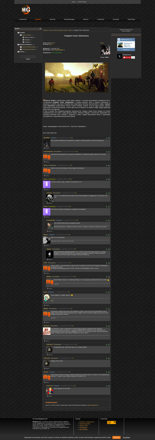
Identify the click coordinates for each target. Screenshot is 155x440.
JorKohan (49, 193)
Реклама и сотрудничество (86, 422)
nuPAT (45, 263)
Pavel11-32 (49, 385)
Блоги (85, 19)
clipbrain (48, 249)
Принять (116, 437)
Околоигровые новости (28, 49)
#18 (72, 137)
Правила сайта (83, 425)
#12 (71, 165)
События (26, 42)
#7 (70, 263)
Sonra (101, 43)
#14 (75, 276)
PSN (52, 300)
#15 (77, 151)
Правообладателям (84, 424)
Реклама (131, 19)
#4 (71, 308)
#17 (75, 249)
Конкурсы (27, 40)
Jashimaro (46, 326)
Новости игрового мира (29, 47)
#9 (70, 206)
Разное (116, 19)
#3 (72, 326)
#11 (76, 193)
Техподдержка (83, 427)
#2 (73, 358)
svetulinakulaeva (48, 151)
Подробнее (126, 437)
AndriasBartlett (50, 220)
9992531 (48, 276)
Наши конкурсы (126, 31)
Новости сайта (26, 35)
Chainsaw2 (49, 344)
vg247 (50, 44)
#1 (70, 372)
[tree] (28, 42)
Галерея (100, 19)
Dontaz (45, 179)
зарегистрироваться (93, 405)
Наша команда (83, 429)
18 (60, 50)
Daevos (45, 234)
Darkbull (45, 372)
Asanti (45, 292)
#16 (77, 220)
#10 (70, 179)
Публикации (69, 19)
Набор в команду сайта (126, 29)
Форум (52, 19)
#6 (68, 292)
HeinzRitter (46, 137)
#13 (75, 385)
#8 (69, 234)
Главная (22, 19)
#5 (76, 344)
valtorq (45, 165)
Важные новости (29, 37)
